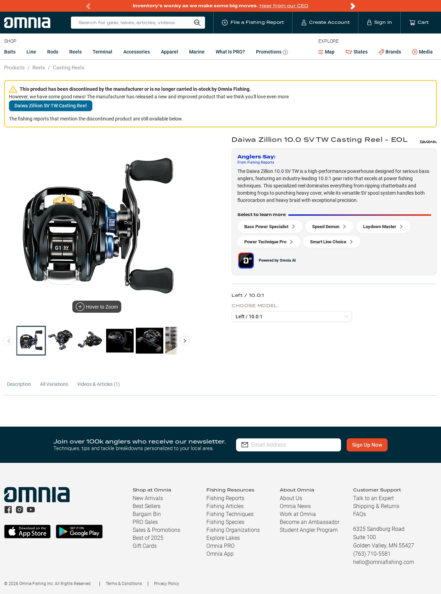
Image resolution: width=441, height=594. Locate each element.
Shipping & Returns (376, 506)
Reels (75, 52)
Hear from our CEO (283, 6)
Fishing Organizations (233, 530)
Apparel (169, 52)
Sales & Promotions (156, 530)
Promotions (272, 52)
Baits (10, 52)
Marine (197, 52)
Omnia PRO (220, 546)
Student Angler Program (309, 530)
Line (31, 52)
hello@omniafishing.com (383, 562)
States (357, 52)
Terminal (102, 52)
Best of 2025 (148, 538)
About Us (291, 498)
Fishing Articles (225, 506)
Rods (52, 52)
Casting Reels (68, 68)
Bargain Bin (147, 514)
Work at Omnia (298, 514)
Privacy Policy (166, 583)
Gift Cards (145, 546)
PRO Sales (145, 522)
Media (422, 52)
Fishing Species (225, 522)
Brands (390, 52)
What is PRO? (230, 52)
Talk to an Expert (373, 498)
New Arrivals (148, 498)
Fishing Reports (225, 498)
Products (14, 68)
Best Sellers (147, 506)
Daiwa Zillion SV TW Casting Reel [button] (50, 105)
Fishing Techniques (230, 514)
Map (326, 52)
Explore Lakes (223, 538)
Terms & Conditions (124, 583)
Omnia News (295, 506)
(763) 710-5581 (372, 554)
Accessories (136, 52)
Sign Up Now (367, 445)
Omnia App (220, 554)
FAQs (359, 514)
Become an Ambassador (309, 522)
